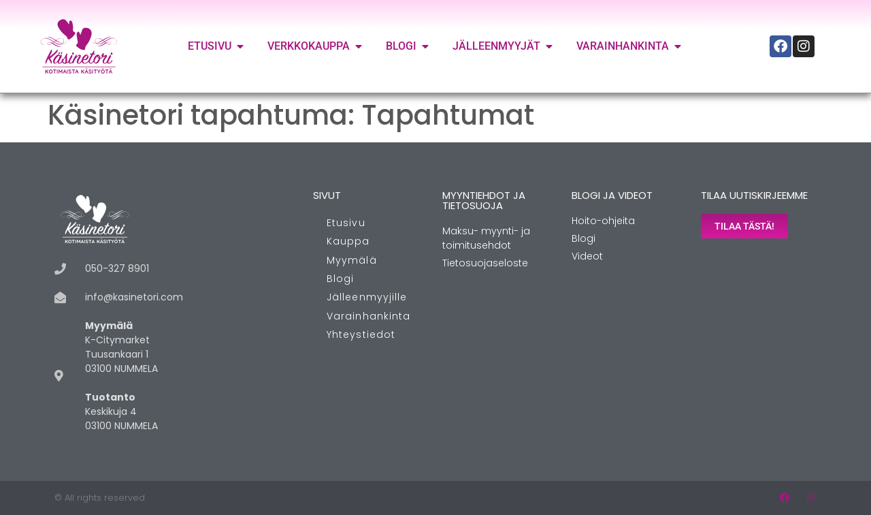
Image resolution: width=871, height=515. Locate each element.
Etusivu (346, 223)
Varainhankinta (368, 316)
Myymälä (352, 260)
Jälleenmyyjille (367, 297)
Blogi (341, 278)
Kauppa (348, 241)
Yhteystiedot (361, 334)
